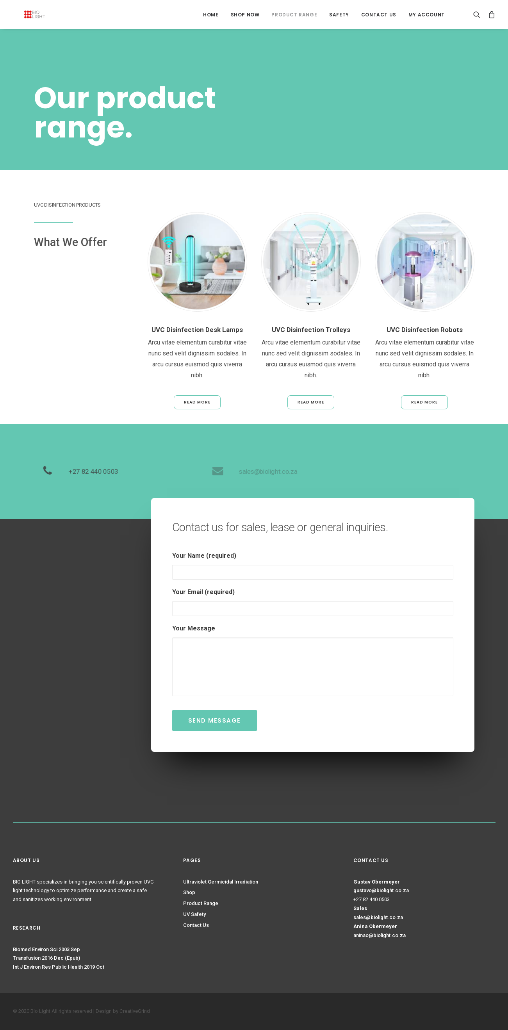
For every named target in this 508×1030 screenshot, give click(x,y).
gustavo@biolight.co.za (381, 890)
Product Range (294, 14)
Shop (189, 892)
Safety (339, 14)
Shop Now (245, 14)
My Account (426, 14)
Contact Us (378, 14)
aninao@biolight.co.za (379, 935)
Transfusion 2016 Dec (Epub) (46, 958)
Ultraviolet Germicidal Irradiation (220, 882)
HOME (210, 14)
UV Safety (194, 914)
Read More (197, 402)
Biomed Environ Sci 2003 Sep (46, 949)
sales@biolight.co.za (378, 917)
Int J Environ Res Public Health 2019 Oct (58, 967)
